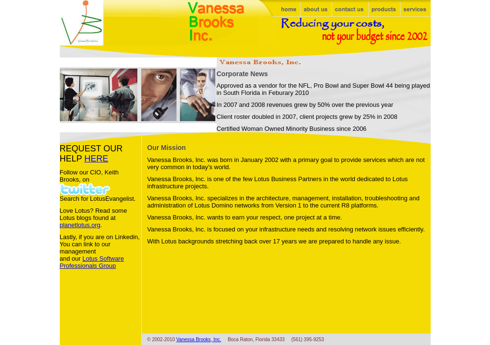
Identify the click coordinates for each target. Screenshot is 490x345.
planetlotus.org (80, 225)
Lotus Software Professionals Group (92, 262)
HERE (96, 158)
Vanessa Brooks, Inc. (198, 339)
